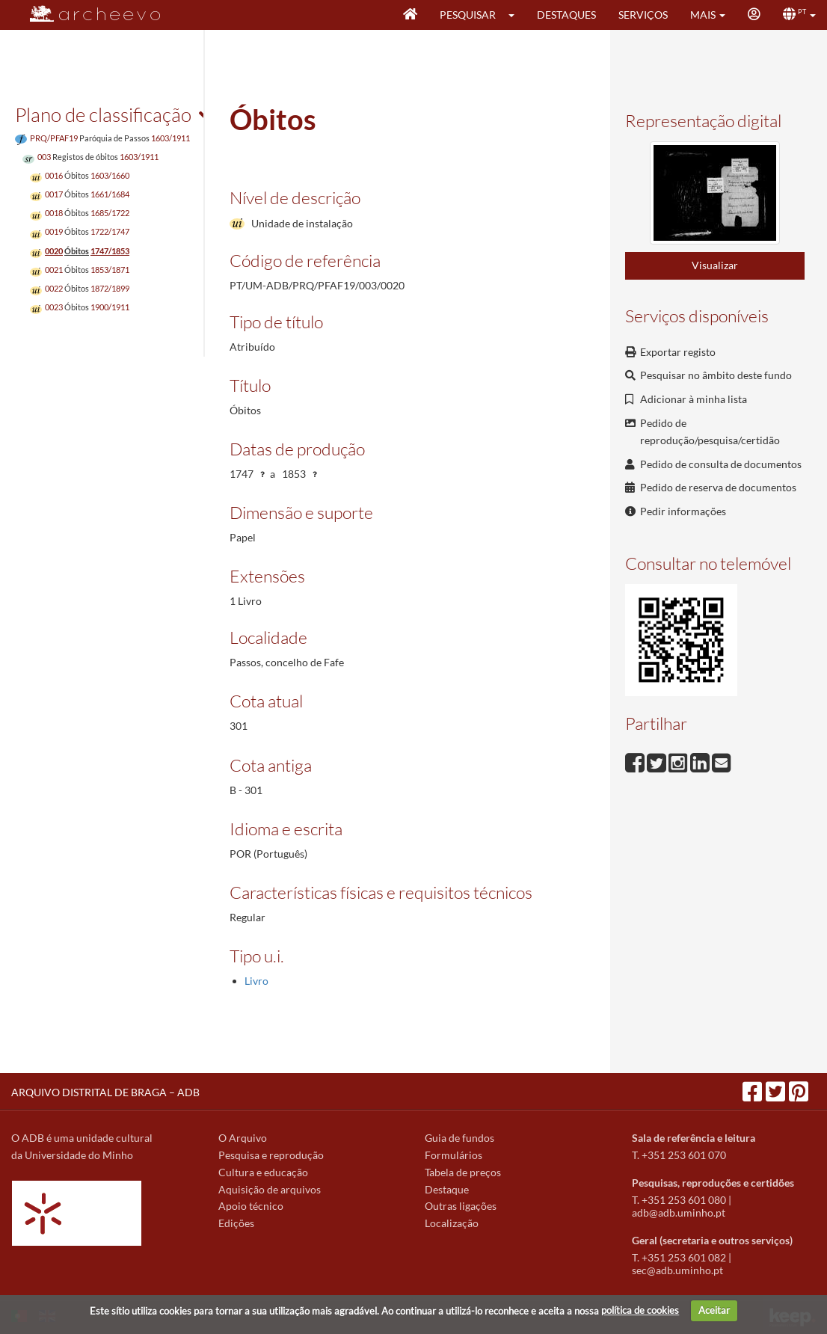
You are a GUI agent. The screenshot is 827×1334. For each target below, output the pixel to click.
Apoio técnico (250, 1205)
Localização (452, 1223)
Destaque (447, 1189)
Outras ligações (460, 1205)
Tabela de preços (463, 1172)
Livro (256, 980)
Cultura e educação (263, 1172)
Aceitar (714, 1310)
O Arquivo (242, 1137)
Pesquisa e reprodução (271, 1155)
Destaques (566, 14)
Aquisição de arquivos (269, 1189)
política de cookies (640, 1310)
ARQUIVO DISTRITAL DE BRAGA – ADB (105, 1092)
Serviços (643, 14)
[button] (516, 15)
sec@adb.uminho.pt (677, 1270)
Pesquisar (468, 14)
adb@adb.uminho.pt (678, 1212)
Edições (236, 1223)
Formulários (453, 1155)
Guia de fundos (459, 1137)
